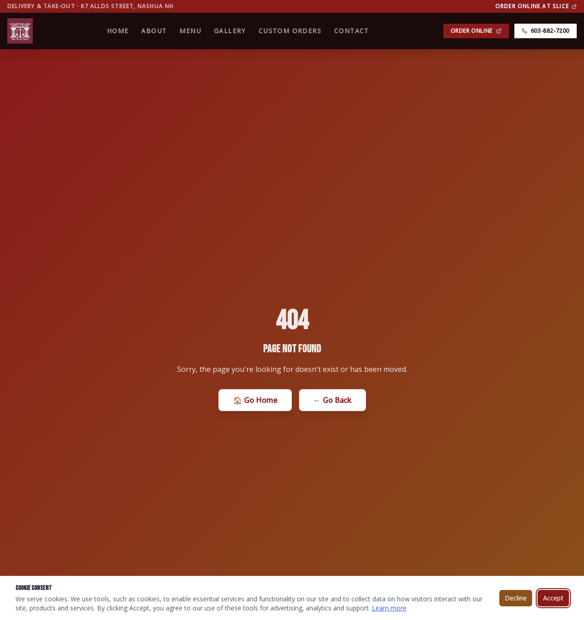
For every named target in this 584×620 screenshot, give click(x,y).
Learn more (389, 608)
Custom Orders (290, 30)
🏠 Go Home (255, 400)
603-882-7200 (545, 31)
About (154, 30)
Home (118, 30)
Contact (351, 30)
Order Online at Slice (536, 6)
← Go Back (332, 400)
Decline (516, 598)
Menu (190, 30)
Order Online (476, 31)
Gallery (230, 30)
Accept (553, 598)
